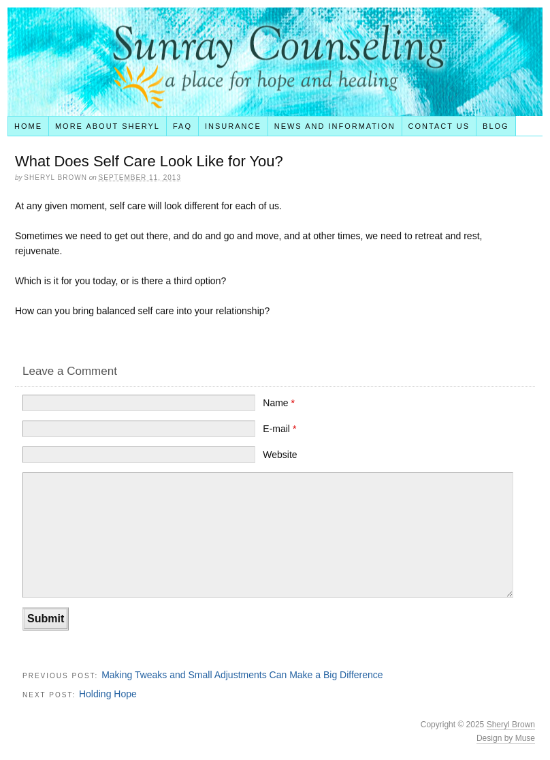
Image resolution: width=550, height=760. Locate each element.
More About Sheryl (107, 126)
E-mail (279, 428)
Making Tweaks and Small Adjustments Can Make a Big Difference (242, 674)
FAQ (182, 126)
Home (28, 126)
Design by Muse (505, 738)
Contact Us (439, 126)
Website (280, 454)
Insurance (233, 126)
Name (279, 402)
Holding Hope (108, 693)
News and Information (334, 126)
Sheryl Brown (511, 724)
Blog (496, 126)
